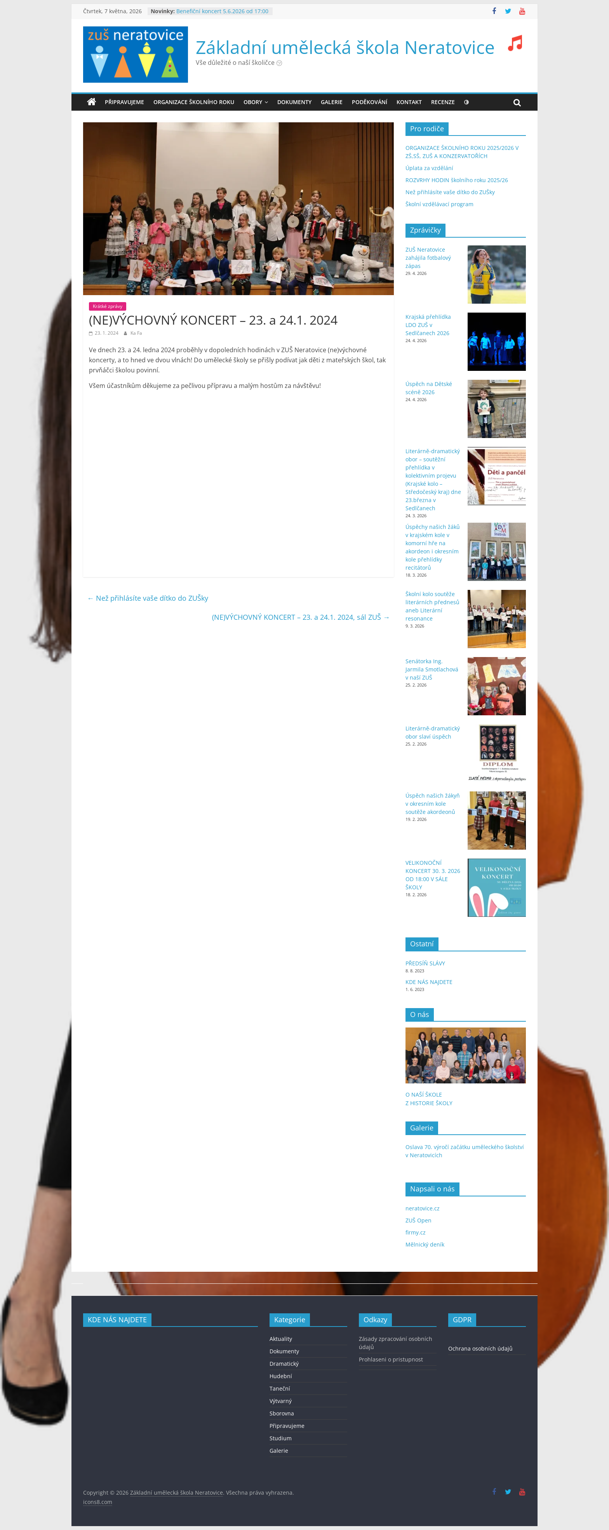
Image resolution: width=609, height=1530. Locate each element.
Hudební (281, 1376)
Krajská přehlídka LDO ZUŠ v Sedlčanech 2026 (428, 325)
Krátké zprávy (107, 306)
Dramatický (284, 1363)
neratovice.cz (422, 1208)
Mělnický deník (424, 1244)
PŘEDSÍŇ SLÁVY (426, 963)
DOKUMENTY (294, 102)
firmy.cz (415, 1232)
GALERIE (332, 102)
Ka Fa (136, 333)
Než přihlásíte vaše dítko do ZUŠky (147, 598)
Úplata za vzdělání (429, 168)
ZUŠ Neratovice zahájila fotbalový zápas (428, 257)
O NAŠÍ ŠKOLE (423, 1094)
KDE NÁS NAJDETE (428, 982)
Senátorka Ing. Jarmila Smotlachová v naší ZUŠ (431, 669)
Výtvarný (281, 1401)
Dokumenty (284, 1351)
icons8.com (97, 1502)
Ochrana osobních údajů (480, 1348)
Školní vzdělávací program (439, 204)
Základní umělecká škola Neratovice (345, 47)
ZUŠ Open (418, 1220)
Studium (281, 1438)
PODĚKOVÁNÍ (369, 102)
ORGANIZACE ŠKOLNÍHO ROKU (193, 102)
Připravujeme (124, 102)
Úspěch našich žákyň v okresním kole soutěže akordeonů (432, 803)
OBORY (253, 102)
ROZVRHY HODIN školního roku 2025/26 (456, 180)
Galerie (279, 1450)
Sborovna (282, 1413)
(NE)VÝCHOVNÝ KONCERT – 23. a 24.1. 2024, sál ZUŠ (301, 617)
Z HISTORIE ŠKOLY (428, 1103)
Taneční (280, 1388)
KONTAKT (409, 102)
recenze (443, 102)
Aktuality (281, 1338)
